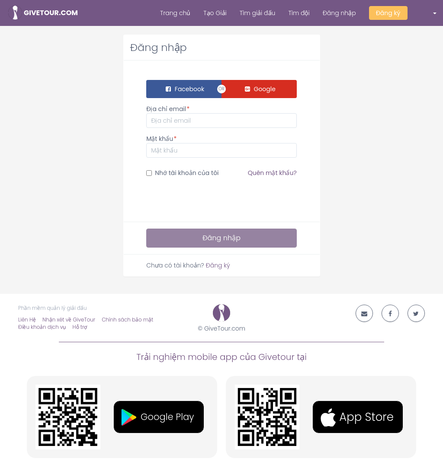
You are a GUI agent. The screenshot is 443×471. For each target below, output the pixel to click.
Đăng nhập (339, 13)
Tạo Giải (214, 13)
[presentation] (212, 198)
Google (260, 89)
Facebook (185, 89)
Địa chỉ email (166, 109)
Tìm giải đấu (258, 13)
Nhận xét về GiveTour (68, 319)
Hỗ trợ (79, 327)
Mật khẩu (159, 138)
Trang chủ (175, 13)
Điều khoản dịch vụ (42, 327)
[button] (428, 13)
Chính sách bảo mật (127, 319)
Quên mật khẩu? (272, 173)
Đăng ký (388, 13)
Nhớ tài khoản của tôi (221, 173)
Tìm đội (298, 13)
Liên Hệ (27, 319)
